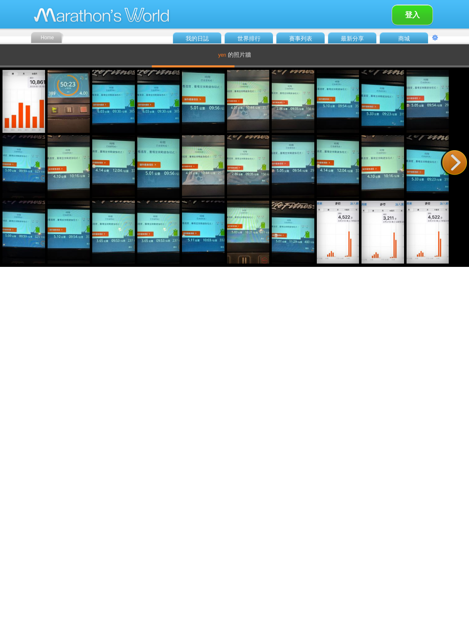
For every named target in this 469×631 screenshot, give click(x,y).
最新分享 (352, 38)
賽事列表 (300, 38)
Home (47, 38)
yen (222, 55)
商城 (404, 38)
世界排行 (249, 38)
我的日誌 (197, 38)
